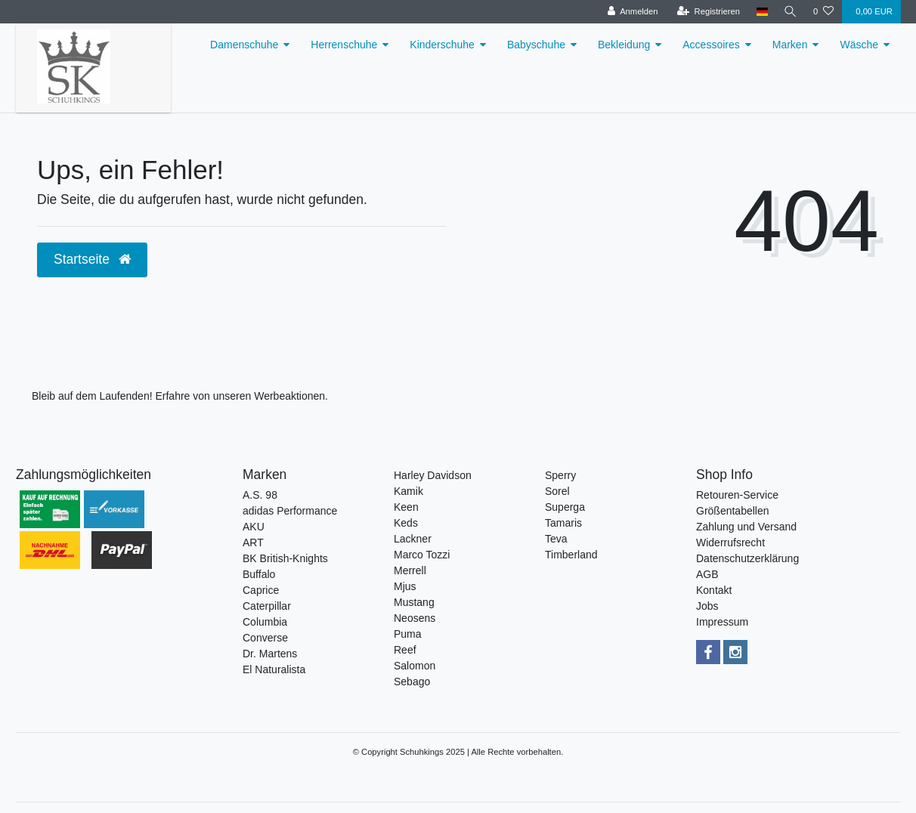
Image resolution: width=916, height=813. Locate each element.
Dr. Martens (270, 654)
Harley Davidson (433, 475)
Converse (265, 638)
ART (253, 542)
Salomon (414, 666)
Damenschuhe (244, 45)
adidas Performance (290, 511)
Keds (406, 523)
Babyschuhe (536, 45)
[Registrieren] (706, 11)
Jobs (707, 606)
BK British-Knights (285, 558)
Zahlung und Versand (746, 527)
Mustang (414, 602)
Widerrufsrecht (730, 542)
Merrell (410, 570)
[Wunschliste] (823, 11)
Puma (408, 634)
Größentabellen (732, 511)
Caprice (261, 590)
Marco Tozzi (422, 555)
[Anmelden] (630, 11)
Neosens (414, 618)
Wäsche (859, 45)
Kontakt (714, 590)
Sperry (560, 475)
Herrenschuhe (344, 45)
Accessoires (710, 45)
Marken (790, 45)
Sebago (412, 681)
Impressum (722, 622)
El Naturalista (274, 669)
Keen (406, 507)
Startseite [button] (92, 259)
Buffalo (259, 574)
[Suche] (790, 11)
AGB (707, 574)
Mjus (405, 586)
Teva (556, 539)
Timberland (571, 555)
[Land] (761, 11)
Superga (565, 507)
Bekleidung (624, 45)
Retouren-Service (737, 495)
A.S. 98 (260, 495)
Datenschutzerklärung (747, 558)
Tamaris (563, 523)
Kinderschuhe (442, 45)
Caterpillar (267, 606)
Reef (405, 650)
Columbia (265, 622)
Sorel (557, 491)
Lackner (413, 539)
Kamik (408, 491)
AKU (254, 527)
